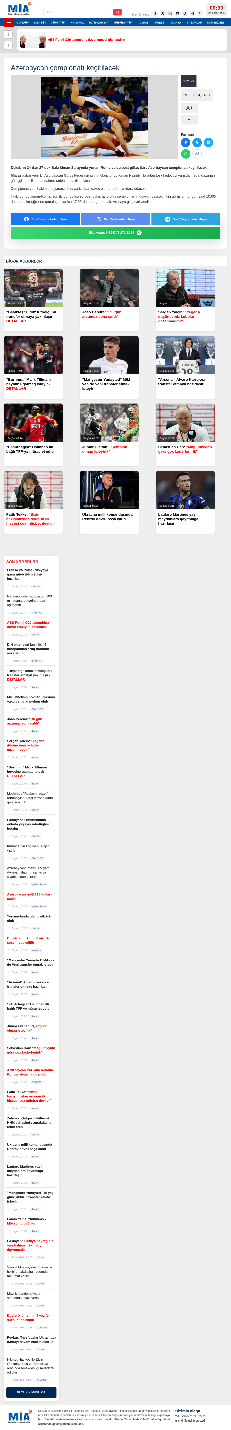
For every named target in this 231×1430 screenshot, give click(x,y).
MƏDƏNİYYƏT (123, 22)
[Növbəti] (8, 45)
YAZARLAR (194, 22)
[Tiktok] (185, 13)
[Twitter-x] (163, 13)
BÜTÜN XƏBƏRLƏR (31, 1392)
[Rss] (200, 13)
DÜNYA (176, 22)
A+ (189, 108)
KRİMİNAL (77, 22)
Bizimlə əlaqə (140, 14)
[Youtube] (178, 13)
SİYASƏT (40, 22)
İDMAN (143, 22)
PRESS (160, 22)
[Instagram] (170, 13)
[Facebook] (155, 13)
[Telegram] (193, 13)
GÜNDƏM (22, 22)
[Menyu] (9, 22)
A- (190, 119)
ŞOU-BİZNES (216, 22)
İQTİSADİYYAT (99, 22)
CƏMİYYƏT (58, 22)
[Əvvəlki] (8, 34)
